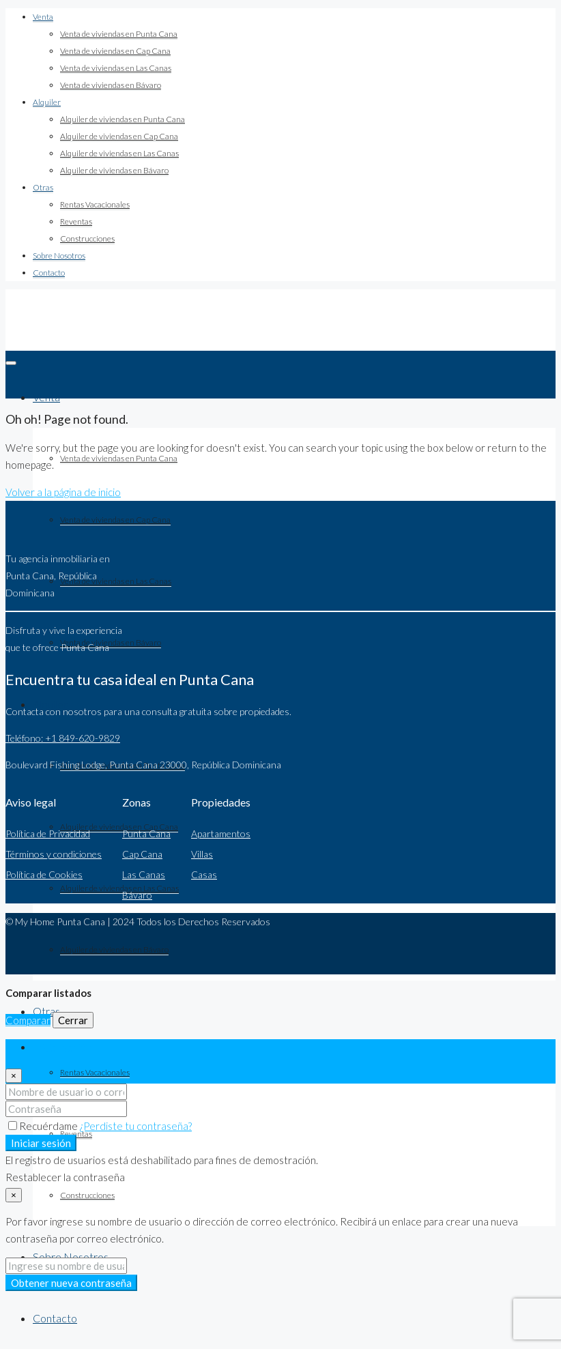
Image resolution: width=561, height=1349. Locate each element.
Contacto (49, 272)
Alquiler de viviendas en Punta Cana (122, 119)
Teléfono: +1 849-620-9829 (62, 738)
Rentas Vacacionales (95, 204)
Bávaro (137, 895)
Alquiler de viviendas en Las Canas (119, 153)
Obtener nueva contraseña (71, 1283)
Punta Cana (146, 833)
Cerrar (73, 1020)
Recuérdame (44, 1126)
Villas (202, 854)
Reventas (76, 221)
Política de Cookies (44, 874)
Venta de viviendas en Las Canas (115, 68)
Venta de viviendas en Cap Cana (115, 51)
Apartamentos (220, 833)
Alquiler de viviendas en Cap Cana (119, 136)
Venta (43, 17)
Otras (43, 187)
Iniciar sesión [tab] (62, 1047)
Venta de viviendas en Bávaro (110, 85)
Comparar (28, 1020)
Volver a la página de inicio (63, 492)
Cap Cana (142, 854)
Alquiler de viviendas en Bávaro (114, 170)
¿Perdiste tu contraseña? (136, 1126)
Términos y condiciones (53, 854)
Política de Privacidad (47, 833)
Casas (204, 874)
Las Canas (143, 874)
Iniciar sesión (41, 1143)
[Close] (13, 1076)
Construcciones (87, 238)
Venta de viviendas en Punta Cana (118, 34)
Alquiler (47, 102)
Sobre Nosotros (59, 255)
